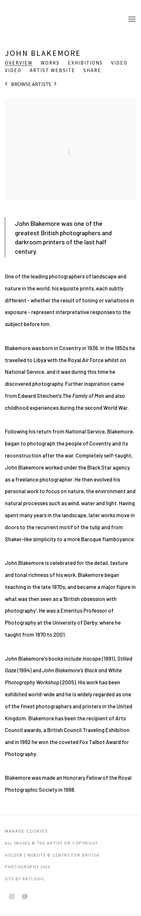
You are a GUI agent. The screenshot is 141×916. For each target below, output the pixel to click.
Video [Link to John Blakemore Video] (119, 63)
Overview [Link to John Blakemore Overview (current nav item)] (19, 63)
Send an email (25, 897)
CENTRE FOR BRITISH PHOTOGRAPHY (31, 19)
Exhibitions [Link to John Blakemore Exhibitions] (85, 63)
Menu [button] (131, 19)
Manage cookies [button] (26, 831)
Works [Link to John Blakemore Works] (50, 63)
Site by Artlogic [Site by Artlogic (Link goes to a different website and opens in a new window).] (25, 878)
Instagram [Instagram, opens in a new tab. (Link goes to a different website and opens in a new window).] (12, 897)
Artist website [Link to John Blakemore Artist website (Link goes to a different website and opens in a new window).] (52, 70)
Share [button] (92, 70)
